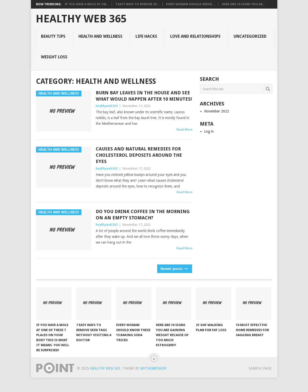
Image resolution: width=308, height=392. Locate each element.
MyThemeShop (153, 368)
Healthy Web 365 (81, 19)
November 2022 (216, 111)
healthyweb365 (107, 106)
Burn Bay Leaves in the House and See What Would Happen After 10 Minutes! (144, 96)
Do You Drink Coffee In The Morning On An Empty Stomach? (143, 214)
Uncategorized (250, 36)
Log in (209, 131)
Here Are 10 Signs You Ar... (243, 4)
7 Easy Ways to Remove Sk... (137, 4)
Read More (184, 129)
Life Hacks (146, 36)
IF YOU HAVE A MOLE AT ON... (86, 4)
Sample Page (260, 368)
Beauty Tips (53, 36)
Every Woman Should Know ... (190, 4)
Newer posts (173, 269)
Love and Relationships (195, 36)
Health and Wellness (100, 36)
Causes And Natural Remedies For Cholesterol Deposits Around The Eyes (139, 155)
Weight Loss (54, 57)
